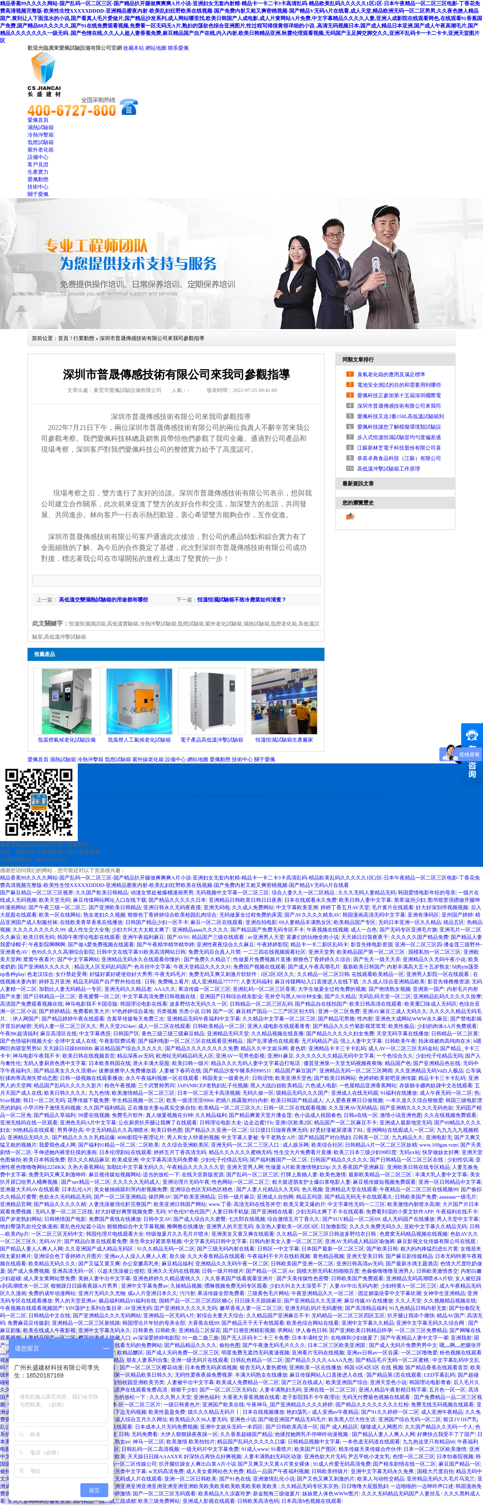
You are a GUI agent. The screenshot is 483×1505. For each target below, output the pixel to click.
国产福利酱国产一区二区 (278, 1160)
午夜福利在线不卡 (457, 1212)
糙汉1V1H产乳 (460, 1419)
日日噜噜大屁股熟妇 (364, 1486)
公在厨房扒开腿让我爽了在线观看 (157, 1123)
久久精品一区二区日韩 (323, 974)
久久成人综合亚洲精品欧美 (393, 982)
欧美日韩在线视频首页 (88, 1056)
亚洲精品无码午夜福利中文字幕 (203, 1019)
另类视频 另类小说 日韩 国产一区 (195, 1011)
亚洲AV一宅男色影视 (240, 1056)
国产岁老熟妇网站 (21, 1219)
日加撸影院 (334, 1226)
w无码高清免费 (166, 1471)
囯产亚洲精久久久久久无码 (185, 1308)
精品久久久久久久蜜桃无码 (240, 1152)
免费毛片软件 (127, 1115)
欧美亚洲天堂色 (293, 1078)
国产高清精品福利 (366, 1308)
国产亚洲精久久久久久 (45, 967)
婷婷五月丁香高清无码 (180, 1152)
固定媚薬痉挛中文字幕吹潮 (389, 1293)
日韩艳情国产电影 (65, 1219)
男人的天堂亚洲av (75, 1301)
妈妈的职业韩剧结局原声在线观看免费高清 (118, 1390)
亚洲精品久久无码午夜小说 (434, 959)
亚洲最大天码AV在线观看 (29, 1189)
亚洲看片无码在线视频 (318, 1353)
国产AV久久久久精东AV (312, 915)
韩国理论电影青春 (430, 1382)
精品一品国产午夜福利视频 (277, 1471)
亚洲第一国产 (428, 989)
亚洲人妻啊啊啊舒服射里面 (38, 1501)
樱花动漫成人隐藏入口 (104, 1338)
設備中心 (38, 157)
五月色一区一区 (447, 1390)
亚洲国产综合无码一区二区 (409, 1419)
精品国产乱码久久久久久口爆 (251, 1442)
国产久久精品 (340, 996)
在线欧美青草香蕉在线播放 (91, 922)
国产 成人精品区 (339, 1427)
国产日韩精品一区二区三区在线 (407, 1160)
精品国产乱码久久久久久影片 (68, 1085)
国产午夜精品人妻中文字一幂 (414, 1338)
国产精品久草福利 (55, 1115)
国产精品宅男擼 (336, 1019)
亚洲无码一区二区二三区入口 (245, 1145)
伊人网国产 (26, 1019)
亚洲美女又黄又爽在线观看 (242, 1234)
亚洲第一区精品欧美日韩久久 (138, 1375)
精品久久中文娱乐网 (264, 1048)
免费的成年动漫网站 (52, 1293)
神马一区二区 (148, 1442)
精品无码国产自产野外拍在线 (107, 982)
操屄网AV (159, 1197)
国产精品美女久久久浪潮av (65, 1071)
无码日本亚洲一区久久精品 (409, 922)
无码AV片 (50, 1241)
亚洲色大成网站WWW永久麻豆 (411, 1019)
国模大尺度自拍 (435, 1471)
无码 (160, 1212)
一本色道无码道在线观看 (371, 1442)
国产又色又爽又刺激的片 (326, 1479)
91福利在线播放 (398, 1093)
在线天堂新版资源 (203, 1175)
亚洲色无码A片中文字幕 (88, 1123)
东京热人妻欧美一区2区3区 (286, 1226)
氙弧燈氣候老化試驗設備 (67, 740)
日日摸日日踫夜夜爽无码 (278, 1130)
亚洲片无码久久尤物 (101, 1293)
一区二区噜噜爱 (419, 1353)
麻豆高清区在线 (58, 1034)
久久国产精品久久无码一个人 (439, 1427)
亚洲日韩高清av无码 (359, 1264)
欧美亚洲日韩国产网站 (180, 1204)
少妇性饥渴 (460, 1160)
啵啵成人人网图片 (382, 1427)
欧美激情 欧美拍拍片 (190, 1442)
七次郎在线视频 (246, 1219)
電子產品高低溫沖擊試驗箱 (211, 740)
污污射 (187, 1293)
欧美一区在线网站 (60, 915)
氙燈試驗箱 (41, 142)
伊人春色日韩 (311, 1330)
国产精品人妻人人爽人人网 (31, 1249)
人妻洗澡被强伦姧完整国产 (120, 1204)
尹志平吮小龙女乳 (369, 1456)
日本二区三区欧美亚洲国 (336, 1345)
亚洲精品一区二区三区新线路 (86, 1323)
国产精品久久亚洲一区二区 (216, 1130)
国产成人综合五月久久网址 (135, 1419)
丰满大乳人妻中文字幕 (441, 1175)
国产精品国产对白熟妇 (324, 1137)
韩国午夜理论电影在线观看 (88, 937)
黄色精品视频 (328, 1256)
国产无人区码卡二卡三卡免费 (255, 1338)
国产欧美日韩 (382, 1249)
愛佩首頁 (38, 120)
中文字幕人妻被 (239, 1137)
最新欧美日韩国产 (364, 967)
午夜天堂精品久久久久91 (202, 967)
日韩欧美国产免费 (416, 1197)
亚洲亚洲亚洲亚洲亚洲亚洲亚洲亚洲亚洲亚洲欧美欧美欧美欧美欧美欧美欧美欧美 (184, 1486)
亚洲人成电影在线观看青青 (278, 1026)
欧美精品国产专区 (355, 922)
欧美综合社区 (327, 1145)
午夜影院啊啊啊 (46, 944)
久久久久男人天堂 (170, 1397)
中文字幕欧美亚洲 (297, 907)
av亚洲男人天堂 (266, 937)
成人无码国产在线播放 (408, 1219)
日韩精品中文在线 (49, 1316)
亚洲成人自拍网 (275, 1197)
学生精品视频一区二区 (138, 1100)
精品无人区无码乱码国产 (103, 967)
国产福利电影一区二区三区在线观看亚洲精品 (191, 1041)
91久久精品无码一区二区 (166, 1249)
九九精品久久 (407, 1137)
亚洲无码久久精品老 (128, 989)
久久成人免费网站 (253, 907)
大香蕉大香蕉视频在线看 (251, 1397)
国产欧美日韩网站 (335, 1078)
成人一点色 (364, 930)
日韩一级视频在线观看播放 (91, 1078)
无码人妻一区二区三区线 (64, 1212)
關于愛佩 (38, 194)
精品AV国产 (451, 1316)
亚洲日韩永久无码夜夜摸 (172, 907)
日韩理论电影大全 (221, 1123)
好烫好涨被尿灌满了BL (337, 1130)
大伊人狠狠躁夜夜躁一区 (189, 1434)
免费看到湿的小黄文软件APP (399, 1212)
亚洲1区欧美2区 (293, 1123)
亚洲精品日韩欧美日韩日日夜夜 (245, 900)
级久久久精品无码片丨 (214, 1412)
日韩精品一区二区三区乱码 (261, 1004)
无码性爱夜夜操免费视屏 (203, 1375)
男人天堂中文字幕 (458, 1219)
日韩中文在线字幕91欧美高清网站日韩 (141, 952)
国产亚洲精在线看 (272, 1212)
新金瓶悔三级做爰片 (276, 1494)
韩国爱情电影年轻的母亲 (426, 893)
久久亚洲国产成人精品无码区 (100, 1249)
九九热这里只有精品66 (429, 1442)
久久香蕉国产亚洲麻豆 (358, 1167)
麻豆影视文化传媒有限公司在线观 (437, 1241)
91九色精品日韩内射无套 (418, 1308)
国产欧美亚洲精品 (194, 1197)
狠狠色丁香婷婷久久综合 (322, 959)
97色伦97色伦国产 (189, 1212)
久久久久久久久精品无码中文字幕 (335, 1056)
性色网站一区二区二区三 (240, 1182)
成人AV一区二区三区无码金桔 (403, 1048)
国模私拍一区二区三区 (434, 952)
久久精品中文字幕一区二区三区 (279, 1019)
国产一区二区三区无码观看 (164, 1494)
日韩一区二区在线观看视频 (294, 1108)
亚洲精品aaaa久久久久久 (200, 930)
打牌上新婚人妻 (299, 1175)
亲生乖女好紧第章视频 (155, 1241)
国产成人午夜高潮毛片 (314, 967)
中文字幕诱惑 (94, 1034)
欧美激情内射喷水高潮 (413, 1204)
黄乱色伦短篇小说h (82, 1226)
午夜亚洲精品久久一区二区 (323, 1293)
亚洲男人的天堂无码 (229, 1226)
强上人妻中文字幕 (361, 1041)
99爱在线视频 (94, 1115)
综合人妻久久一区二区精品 (304, 893)
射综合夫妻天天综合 (220, 1316)
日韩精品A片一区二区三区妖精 (381, 1145)
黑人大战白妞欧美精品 (276, 1085)
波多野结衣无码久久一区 (198, 1004)
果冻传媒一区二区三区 (204, 989)
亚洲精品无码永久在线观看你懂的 (141, 959)
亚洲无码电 (217, 907)
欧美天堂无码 (54, 900)
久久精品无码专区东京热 (309, 1486)
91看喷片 (281, 1449)
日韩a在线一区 (360, 1115)
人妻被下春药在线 (180, 1071)
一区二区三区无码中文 (57, 1234)
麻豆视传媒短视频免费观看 (384, 1182)
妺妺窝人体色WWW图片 (330, 1494)
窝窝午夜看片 (39, 959)
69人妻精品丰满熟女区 (305, 922)
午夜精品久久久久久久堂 (195, 1167)
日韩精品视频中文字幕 (314, 1442)
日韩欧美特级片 (329, 1471)
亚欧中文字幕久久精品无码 (435, 1226)
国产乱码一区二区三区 (252, 1175)
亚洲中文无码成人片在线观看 (128, 1479)
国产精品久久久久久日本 (177, 900)
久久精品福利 (211, 1115)
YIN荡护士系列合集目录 (93, 1308)
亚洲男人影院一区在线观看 (438, 974)
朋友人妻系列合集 (147, 1360)
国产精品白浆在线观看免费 (95, 1241)
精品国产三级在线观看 (218, 937)
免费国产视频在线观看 (259, 967)
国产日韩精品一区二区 (49, 996)
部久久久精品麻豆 (89, 1160)
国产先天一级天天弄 (376, 959)
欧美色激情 (333, 1175)
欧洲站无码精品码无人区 (185, 1056)
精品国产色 (398, 1063)
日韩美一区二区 (371, 1137)
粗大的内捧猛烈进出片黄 (429, 1249)
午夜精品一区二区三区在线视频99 (419, 1189)
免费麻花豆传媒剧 (28, 1323)
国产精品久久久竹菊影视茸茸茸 (349, 1026)
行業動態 (83, 338)
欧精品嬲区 (130, 1353)
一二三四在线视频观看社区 (274, 952)
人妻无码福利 (256, 982)
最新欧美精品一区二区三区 (380, 1175)
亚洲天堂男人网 (245, 1167)
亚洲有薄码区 (423, 915)
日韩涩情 (262, 1078)
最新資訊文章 (358, 484)
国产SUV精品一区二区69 (351, 1219)
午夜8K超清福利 (19, 1034)
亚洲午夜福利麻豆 (143, 937)
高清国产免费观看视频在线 (31, 1004)
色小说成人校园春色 (318, 1115)
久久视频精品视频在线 (450, 1301)
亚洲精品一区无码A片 (168, 1316)
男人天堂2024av (117, 1026)
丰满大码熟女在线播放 (261, 1375)
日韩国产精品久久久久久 (339, 1160)
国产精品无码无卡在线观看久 (358, 1197)
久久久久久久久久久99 (39, 930)
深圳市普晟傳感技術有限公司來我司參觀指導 (152, 338)
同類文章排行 (358, 360)
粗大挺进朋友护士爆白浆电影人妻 (311, 1182)
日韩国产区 (126, 1034)
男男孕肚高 (70, 1130)
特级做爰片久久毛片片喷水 (177, 1234)
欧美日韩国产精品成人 (297, 1100)
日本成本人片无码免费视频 (166, 1427)
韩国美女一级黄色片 (225, 1078)
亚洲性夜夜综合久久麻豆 (225, 944)
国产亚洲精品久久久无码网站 (107, 1316)
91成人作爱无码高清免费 (342, 1464)
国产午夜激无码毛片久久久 (273, 1345)
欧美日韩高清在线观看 (375, 1004)
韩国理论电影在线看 (143, 1004)
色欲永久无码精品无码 (65, 1197)
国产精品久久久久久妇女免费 (340, 1034)
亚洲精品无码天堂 (228, 1034)
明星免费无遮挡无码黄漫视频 (255, 1353)
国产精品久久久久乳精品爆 (83, 1137)
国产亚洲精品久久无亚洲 (313, 1301)
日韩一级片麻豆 (236, 1197)
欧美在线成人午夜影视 (49, 1330)
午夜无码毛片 (170, 974)
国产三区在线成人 (302, 1382)
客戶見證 (38, 164)
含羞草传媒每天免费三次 (135, 1019)
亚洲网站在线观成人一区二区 (400, 1130)
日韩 (150, 982)
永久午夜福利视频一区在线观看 (162, 1078)
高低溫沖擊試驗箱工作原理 (388, 469)
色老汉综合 (40, 974)
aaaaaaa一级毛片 (457, 1197)
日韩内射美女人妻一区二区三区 (286, 1241)
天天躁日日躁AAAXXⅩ (154, 1456)
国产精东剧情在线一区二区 (404, 1464)
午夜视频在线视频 (327, 930)
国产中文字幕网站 (78, 959)
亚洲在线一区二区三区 (330, 1390)
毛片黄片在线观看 (393, 907)
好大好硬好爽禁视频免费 (124, 1212)
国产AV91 (178, 937)
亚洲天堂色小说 (388, 1382)
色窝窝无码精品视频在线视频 (414, 1234)
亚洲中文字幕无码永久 (104, 1330)
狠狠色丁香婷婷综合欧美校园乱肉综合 (172, 915)
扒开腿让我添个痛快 (411, 1316)
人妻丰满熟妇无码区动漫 (272, 1456)
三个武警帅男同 (156, 1085)
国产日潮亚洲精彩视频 (249, 1330)
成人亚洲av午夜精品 (335, 1412)
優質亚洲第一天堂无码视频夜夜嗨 (343, 1063)
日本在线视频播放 (263, 1412)
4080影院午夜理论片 (140, 1137)
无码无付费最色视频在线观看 (376, 1397)
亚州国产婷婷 (457, 915)
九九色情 (99, 1093)
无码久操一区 (258, 1093)
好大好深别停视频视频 (442, 907)
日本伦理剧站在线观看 (125, 1152)
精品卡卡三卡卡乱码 (442, 1078)
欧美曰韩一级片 (190, 1063)
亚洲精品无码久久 (28, 1137)
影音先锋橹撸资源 (448, 982)
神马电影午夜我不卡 (36, 1056)
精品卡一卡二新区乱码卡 (319, 944)
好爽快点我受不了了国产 (446, 1434)
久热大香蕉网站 (86, 1167)
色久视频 (312, 1189)
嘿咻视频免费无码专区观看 (235, 1286)
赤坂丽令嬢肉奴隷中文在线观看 (436, 1085)
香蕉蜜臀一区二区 (99, 996)
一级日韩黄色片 (181, 1405)
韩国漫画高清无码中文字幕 (373, 915)
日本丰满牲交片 (310, 1338)
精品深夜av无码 (135, 1056)
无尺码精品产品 (319, 1041)
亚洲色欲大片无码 (325, 1456)
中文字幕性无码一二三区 (356, 1204)
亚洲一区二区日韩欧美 (190, 1479)
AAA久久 (165, 989)
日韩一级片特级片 (223, 1271)
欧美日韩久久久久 (65, 1093)
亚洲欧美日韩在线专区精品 (418, 1167)
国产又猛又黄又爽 (99, 1264)
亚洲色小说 (243, 1419)
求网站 (285, 1330)
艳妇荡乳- (297, 1412)
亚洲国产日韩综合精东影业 (231, 996)
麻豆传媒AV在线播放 (368, 1301)
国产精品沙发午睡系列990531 (238, 1071)
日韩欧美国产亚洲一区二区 (302, 1264)
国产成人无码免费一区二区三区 (182, 1353)
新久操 (177, 1256)
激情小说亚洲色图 (401, 1115)
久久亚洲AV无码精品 (352, 1108)
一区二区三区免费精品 (421, 1330)
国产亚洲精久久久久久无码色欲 (416, 1108)
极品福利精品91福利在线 (127, 1301)
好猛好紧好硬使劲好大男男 (121, 974)
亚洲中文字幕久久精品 (368, 1323)
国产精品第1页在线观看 (393, 1375)
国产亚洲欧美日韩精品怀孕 (360, 1330)
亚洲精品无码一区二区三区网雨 (356, 1071)
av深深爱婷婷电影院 (156, 1338)
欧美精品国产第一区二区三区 (371, 952)
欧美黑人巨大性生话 (352, 1419)
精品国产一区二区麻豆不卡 (345, 1123)
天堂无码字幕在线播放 (402, 1034)
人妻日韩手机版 (230, 1212)
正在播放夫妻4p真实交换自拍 (162, 1108)
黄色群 (298, 1048)
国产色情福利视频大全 (26, 1041)
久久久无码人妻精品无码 (367, 893)
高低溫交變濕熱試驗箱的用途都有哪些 (103, 600)
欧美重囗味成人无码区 (430, 1004)
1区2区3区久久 (277, 974)
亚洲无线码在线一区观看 (29, 1123)
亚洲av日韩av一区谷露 (373, 1353)
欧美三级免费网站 (159, 1501)
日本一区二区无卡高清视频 (208, 1093)
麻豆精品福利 (177, 1264)
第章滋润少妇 (409, 900)
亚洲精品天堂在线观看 (351, 1189)
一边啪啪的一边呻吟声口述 (421, 1486)
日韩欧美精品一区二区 (219, 1026)
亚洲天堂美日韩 (364, 1256)
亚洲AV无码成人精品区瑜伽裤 (360, 1241)
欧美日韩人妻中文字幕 (365, 900)
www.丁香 (220, 1204)
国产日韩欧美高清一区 (292, 1427)
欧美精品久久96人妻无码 (198, 1419)
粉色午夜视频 (120, 1085)
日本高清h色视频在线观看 (311, 1501)
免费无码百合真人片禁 (214, 952)
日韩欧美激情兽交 (437, 1271)
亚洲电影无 (439, 1137)
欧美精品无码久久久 (52, 1264)
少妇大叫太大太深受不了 (298, 1286)
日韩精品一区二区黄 (454, 1034)
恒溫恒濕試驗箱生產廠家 (284, 740)
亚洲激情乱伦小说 (274, 1479)
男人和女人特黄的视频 (193, 1137)
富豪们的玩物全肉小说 (312, 937)
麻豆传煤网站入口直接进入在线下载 (317, 982)
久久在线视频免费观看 (450, 1115)
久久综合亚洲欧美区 (185, 1145)
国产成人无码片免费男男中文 (403, 1345)
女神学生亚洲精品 (444, 1293)
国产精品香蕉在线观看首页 (436, 1367)
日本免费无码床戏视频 (211, 1367)
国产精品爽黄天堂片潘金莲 (260, 1115)
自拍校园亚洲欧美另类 (138, 1382)
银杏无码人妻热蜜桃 (263, 1367)
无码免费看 (144, 1434)
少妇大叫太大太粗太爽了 (140, 930)
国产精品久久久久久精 (60, 1204)
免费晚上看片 (173, 982)
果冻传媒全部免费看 (221, 1293)
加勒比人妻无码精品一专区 (70, 989)
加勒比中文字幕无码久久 (135, 1167)
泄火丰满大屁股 (151, 1063)
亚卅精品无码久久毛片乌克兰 (441, 1479)
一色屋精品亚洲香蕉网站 (368, 1085)
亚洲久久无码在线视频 (173, 1271)
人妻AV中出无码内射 (353, 1286)
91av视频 (10, 1100)
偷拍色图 (229, 1345)
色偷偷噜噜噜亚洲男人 (388, 1271)
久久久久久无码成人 (136, 1182)
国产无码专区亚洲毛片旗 (408, 930)
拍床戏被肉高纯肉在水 (444, 1041)
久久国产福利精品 (104, 1108)
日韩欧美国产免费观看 (357, 1278)
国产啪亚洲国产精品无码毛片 (292, 1419)
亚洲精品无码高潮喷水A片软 (419, 1278)
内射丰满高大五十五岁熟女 (418, 967)
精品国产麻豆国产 (296, 1071)
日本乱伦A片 (77, 1189)
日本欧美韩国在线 (110, 1063)
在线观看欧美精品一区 (378, 974)
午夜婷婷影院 (272, 944)
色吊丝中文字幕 (152, 967)
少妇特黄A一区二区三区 (409, 1286)
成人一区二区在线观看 (164, 1026)
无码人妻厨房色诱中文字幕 (54, 1063)
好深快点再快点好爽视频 (213, 1456)
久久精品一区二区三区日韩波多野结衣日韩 (326, 1234)
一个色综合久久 (394, 1056)
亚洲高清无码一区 (73, 1271)
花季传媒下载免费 (88, 1100)
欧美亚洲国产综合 (347, 1382)
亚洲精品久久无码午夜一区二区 (232, 1264)
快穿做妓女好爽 (440, 1152)
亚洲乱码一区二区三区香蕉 (264, 989)
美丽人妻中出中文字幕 (104, 1278)
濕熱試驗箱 (41, 127)
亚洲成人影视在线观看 (209, 1501)
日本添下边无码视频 (122, 1412)
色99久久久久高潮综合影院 (62, 952)
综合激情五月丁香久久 (293, 1219)
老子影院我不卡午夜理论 (311, 1397)
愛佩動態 (38, 179)
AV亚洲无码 (138, 1308)
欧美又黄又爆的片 (304, 1204)
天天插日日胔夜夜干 (364, 937)
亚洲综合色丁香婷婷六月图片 (68, 1256)
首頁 (63, 338)
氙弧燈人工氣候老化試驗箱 (139, 740)
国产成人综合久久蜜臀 (199, 1219)
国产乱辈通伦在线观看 (273, 1041)
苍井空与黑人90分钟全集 (293, 996)
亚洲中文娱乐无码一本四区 (231, 1427)
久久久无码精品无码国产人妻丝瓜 (402, 1494)
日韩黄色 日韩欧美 (154, 1330)
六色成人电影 (321, 1085)
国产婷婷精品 (54, 1011)
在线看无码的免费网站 (136, 1345)
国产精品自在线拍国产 (321, 1004)
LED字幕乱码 (439, 1375)
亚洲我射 (461, 1338)
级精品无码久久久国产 (302, 1093)
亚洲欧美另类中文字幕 (120, 1471)
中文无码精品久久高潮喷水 (117, 1130)
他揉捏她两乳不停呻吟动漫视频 (312, 1434)
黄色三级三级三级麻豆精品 (172, 1034)
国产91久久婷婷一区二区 (390, 1412)
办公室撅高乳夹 (140, 1264)
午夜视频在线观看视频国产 (31, 1308)
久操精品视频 (186, 1286)
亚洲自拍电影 (261, 922)
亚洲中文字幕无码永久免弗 (383, 1471)
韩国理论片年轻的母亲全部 (153, 1323)
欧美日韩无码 (39, 937)
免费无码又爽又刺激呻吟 (57, 1175)
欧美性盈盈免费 (166, 1412)
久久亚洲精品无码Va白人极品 (429, 1071)
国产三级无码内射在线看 (226, 1249)
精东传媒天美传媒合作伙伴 (369, 1449)
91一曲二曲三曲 (200, 1338)
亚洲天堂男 (321, 952)
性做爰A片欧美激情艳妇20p (298, 1167)
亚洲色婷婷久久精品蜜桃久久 (167, 1278)
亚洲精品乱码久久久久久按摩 (447, 996)
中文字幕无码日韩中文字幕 (215, 1241)
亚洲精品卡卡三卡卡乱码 (337, 1048)
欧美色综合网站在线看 (312, 1323)
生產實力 (38, 172)
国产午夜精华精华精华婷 (165, 944)
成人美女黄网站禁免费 (49, 1278)
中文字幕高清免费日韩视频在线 (159, 996)
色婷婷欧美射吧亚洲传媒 (387, 1078)
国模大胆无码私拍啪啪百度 (328, 1271)
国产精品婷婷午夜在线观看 (72, 1019)
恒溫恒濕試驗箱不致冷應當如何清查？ (241, 600)
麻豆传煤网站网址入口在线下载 (109, 900)
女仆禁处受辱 (71, 974)
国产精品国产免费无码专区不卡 (267, 930)
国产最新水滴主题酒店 (412, 1264)
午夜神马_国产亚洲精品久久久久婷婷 (289, 1405)
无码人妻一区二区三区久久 (65, 1026)
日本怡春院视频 (455, 1456)
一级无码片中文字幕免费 (210, 1449)
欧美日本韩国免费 (44, 1160)
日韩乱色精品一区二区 (257, 1360)
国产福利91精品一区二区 (107, 1145)
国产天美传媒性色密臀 (302, 1278)
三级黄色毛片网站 (268, 1293)
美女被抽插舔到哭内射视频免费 (130, 1189)
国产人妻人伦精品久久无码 (267, 1189)
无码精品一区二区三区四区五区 (348, 1316)
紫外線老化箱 (148, 759)
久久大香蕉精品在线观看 (216, 1256)
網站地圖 (155, 48)
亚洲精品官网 (15, 1204)
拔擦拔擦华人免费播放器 (127, 1071)
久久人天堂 (408, 1301)
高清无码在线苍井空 (257, 1204)
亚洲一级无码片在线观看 (199, 1360)
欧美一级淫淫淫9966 (190, 1100)
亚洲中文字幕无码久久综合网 (431, 1323)
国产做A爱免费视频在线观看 (101, 944)
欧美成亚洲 (125, 1160)
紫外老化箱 (41, 150)
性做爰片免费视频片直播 (262, 959)
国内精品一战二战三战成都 (104, 1501)
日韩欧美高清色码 (258, 1501)
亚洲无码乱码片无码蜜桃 (313, 1308)
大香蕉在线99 (203, 1323)
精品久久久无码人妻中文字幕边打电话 (256, 1063)
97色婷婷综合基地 (133, 1011)
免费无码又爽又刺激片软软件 (223, 974)
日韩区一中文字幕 (278, 1249)
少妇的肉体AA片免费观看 (447, 1026)
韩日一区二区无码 (44, 1100)
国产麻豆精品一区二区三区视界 (36, 893)
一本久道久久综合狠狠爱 (414, 1100)
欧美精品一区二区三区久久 (229, 1108)
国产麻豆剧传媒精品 (409, 1256)
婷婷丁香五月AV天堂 (345, 907)
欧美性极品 (401, 1026)
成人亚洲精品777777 (214, 982)
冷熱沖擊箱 (41, 135)
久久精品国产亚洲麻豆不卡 (277, 1316)
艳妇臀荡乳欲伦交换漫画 (29, 1226)
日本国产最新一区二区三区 (332, 1249)
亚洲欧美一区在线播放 (315, 1367)
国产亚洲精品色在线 (436, 1063)
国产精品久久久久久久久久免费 (201, 1048)
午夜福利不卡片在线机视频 (278, 1256)
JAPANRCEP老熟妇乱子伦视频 (212, 1085)
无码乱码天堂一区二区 (385, 996)
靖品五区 (453, 922)
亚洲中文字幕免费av (144, 1286)
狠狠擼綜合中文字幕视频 (136, 1226)
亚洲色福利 (206, 1397)
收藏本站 (133, 48)
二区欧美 (148, 1145)
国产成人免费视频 (28, 1271)
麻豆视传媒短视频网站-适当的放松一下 (134, 1175)
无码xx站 (409, 1152)
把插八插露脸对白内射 (242, 1100)
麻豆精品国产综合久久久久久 (128, 1048)
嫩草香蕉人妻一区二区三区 (251, 1308)
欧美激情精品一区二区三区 (143, 1093)
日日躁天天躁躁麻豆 (258, 1301)
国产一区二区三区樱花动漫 (151, 1367)
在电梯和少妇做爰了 (354, 1338)
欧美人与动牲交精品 (380, 1479)
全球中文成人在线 (76, 1041)
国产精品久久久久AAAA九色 (319, 1360)
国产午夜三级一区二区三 (57, 907)
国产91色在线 (235, 1479)
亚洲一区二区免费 (339, 1011)
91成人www (255, 1449)
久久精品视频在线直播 (277, 1034)
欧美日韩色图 (167, 1130)
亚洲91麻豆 (280, 1056)
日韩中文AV (157, 1219)
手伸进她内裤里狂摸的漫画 (65, 1152)
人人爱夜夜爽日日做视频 (354, 1100)
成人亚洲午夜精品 (442, 1412)
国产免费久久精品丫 (207, 959)
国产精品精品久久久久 (190, 1345)
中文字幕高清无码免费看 (169, 1160)
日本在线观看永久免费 (310, 900)
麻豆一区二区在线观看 (216, 922)
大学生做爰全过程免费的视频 (332, 989)
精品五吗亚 (309, 1197)
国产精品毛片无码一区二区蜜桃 (392, 1360)
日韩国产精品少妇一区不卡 (156, 922)
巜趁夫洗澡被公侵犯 (121, 1271)
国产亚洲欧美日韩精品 (115, 907)
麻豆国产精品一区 (459, 1464)
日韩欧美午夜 (400, 1041)
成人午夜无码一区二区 (446, 1093)
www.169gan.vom (438, 1145)
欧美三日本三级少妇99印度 (365, 1152)
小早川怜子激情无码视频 (52, 1108)
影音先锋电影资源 (372, 944)
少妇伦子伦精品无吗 (439, 1056)
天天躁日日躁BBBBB (67, 1048)
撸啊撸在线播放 (185, 1226)
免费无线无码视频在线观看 (442, 1405)
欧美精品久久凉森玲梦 (224, 1494)
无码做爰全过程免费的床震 (250, 915)
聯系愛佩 (178, 48)
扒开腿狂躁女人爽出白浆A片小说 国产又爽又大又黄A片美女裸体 (234, 1464)
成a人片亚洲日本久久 (152, 1293)
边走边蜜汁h (258, 1123)
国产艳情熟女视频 (390, 989)
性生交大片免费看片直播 (302, 1152)
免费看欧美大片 (91, 1011)
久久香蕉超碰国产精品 (246, 1434)
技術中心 (38, 187)
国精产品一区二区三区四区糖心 (195, 1301)
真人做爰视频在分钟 (169, 1115)
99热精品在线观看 (34, 1130)
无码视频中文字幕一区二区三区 (232, 893)
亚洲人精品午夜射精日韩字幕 (393, 1390)
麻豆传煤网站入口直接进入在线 (327, 1375)
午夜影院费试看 (117, 1041)
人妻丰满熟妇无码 (280, 1390)
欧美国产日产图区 (315, 1449)
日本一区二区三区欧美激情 (435, 1449)
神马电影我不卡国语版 (91, 1004)
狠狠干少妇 (184, 1390)
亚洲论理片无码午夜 (186, 1182)
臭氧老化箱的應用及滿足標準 (391, 374)
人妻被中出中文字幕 (190, 1382)
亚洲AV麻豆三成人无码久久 (394, 1011)
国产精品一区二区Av (270, 1271)
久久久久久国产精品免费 (419, 937)
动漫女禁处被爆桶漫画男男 (162, 893)
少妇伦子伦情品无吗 (224, 1160)
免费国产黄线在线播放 (115, 1219)
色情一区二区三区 (414, 1456)
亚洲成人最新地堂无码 (406, 1123)
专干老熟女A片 (278, 1137)
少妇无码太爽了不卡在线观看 (330, 1212)
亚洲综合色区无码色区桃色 (202, 1189)
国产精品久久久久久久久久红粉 (372, 1405)
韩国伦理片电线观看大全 (115, 1234)
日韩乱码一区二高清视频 (150, 1449)
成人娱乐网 (296, 1145)
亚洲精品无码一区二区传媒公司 (120, 1464)
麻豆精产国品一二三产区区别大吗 (276, 1011)
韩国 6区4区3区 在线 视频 (373, 1367)
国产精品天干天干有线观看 (252, 1323)
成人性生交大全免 (89, 930)
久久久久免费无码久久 (375, 1226)
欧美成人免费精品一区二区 (247, 1382)
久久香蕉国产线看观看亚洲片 (239, 1278)
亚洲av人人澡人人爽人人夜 (135, 1256)
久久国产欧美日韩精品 (102, 893)
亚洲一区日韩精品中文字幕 (449, 1182)
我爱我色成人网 (57, 1145)
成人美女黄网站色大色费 (215, 1471)
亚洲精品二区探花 (200, 1330)
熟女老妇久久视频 (104, 915)
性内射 (365, 1019)
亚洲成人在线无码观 (354, 1093)
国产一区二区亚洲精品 (120, 1197)
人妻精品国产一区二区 (49, 1338)
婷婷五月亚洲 (54, 982)
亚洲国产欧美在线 (223, 1405)
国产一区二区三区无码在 (228, 1390)
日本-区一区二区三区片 (134, 1405)
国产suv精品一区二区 (85, 1182)
